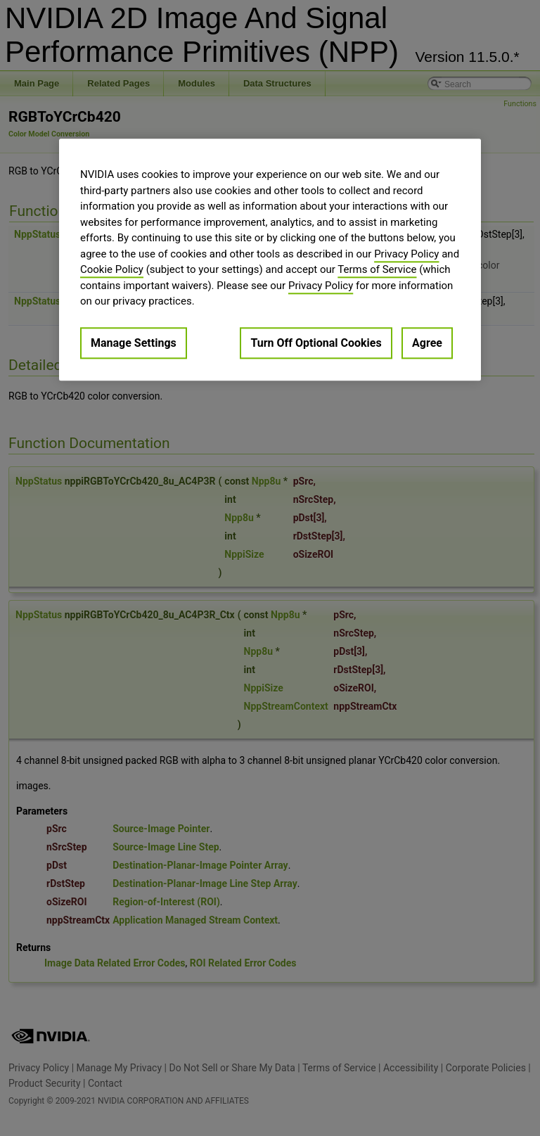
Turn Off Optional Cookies (315, 343)
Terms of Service (377, 270)
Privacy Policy (406, 254)
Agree (427, 343)
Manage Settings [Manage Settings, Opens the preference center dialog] (133, 343)
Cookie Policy (111, 270)
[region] (270, 260)
